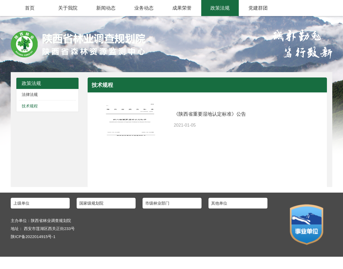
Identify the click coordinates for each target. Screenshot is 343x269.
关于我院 (67, 8)
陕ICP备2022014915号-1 (33, 237)
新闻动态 (105, 8)
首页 (30, 8)
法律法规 (30, 94)
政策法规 (220, 8)
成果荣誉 (182, 8)
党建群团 (258, 8)
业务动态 (144, 8)
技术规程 (30, 106)
